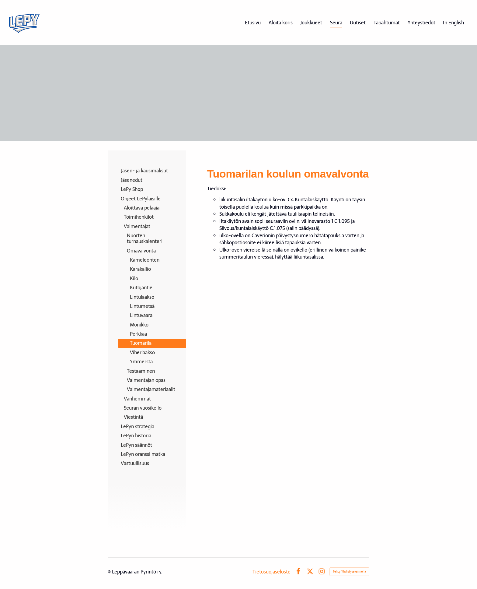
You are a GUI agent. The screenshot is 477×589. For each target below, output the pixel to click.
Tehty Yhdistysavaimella (349, 571)
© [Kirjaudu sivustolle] (110, 572)
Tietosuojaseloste (271, 571)
